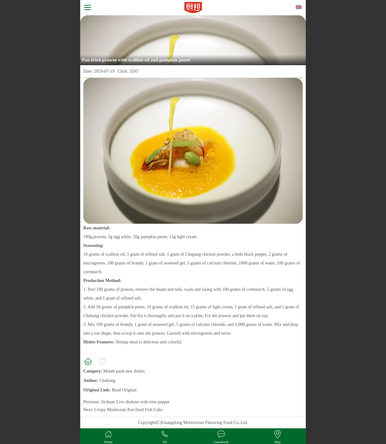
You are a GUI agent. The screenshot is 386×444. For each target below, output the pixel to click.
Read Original (124, 390)
